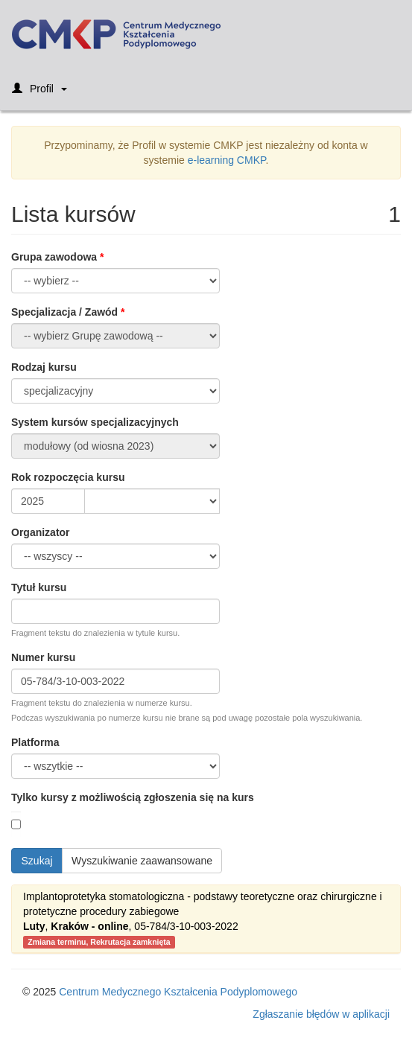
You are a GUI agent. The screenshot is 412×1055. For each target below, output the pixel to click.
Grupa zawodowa (54, 257)
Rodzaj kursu (44, 367)
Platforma (35, 742)
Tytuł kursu (38, 587)
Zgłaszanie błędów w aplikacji (321, 1014)
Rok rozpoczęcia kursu (68, 477)
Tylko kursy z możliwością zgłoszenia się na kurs (132, 797)
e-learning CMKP (227, 160)
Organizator (40, 532)
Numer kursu (43, 657)
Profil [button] (39, 93)
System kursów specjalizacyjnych (95, 422)
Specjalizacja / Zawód (64, 312)
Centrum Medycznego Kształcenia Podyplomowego (178, 992)
